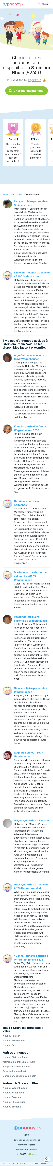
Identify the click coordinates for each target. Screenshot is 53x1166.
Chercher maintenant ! (27, 90)
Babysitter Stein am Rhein (16, 1066)
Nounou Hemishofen (14, 1040)
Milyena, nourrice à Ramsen (31, 820)
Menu (43, 4)
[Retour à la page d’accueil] (14, 4)
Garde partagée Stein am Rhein (19, 1075)
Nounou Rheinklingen (14, 1102)
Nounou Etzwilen (12, 1097)
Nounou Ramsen (11, 1035)
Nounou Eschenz (12, 1106)
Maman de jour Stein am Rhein (19, 1061)
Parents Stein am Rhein (15, 1071)
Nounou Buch (10, 1045)
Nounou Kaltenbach (13, 1092)
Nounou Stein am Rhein (15, 1057)
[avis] (26, 1154)
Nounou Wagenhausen (15, 1088)
